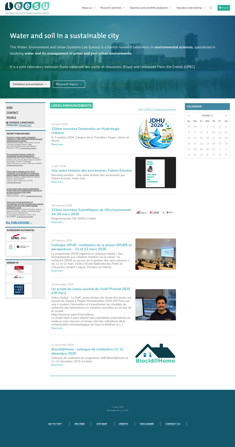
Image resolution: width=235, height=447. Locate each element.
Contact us (173, 423)
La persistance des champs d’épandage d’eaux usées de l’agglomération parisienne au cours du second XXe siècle (24, 190)
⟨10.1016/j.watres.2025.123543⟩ (15, 165)
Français (25, 125)
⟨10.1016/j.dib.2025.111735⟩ (14, 182)
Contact (12, 112)
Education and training (191, 8)
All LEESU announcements (157, 110)
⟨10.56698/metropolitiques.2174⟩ (34, 196)
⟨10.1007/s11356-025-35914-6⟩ (28, 148)
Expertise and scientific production (151, 8)
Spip (122, 410)
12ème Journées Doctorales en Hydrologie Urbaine (85, 130)
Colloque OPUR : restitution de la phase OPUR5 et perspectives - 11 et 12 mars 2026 (91, 247)
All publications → (19, 222)
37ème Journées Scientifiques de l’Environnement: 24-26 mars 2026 (91, 212)
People (11, 117)
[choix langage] (224, 8)
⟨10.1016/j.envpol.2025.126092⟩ (25, 216)
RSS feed (80, 423)
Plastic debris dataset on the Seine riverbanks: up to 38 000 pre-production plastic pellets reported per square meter (23, 173)
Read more (57, 144)
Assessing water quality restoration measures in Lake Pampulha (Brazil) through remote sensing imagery (24, 139)
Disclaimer (147, 423)
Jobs (10, 107)
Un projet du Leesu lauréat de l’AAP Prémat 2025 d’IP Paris (90, 291)
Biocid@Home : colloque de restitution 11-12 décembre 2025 (87, 351)
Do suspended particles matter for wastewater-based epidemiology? (20, 155)
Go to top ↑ (55, 423)
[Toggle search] (211, 8)
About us (89, 8)
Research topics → (69, 84)
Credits (123, 423)
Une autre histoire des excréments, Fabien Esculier (91, 170)
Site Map (101, 423)
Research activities (112, 8)
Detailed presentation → (30, 84)
